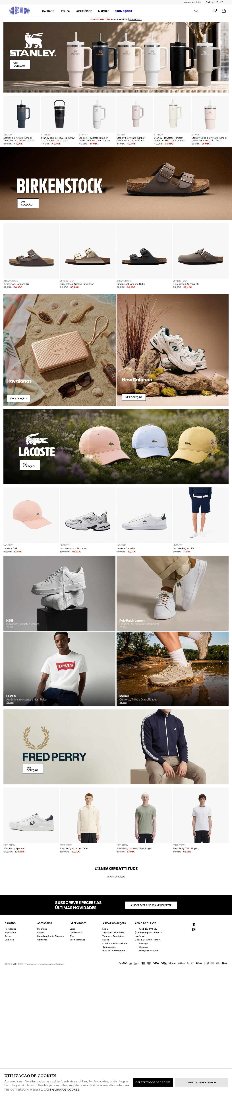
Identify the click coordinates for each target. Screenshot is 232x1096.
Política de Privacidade (114, 943)
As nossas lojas (193, 2)
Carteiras (42, 939)
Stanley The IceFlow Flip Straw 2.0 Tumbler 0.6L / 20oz (58, 139)
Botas (8, 936)
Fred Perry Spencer (14, 848)
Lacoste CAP (10, 548)
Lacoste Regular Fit (183, 548)
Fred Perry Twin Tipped (185, 848)
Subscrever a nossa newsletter (151, 905)
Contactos (76, 932)
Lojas (72, 928)
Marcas (103, 11)
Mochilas (42, 928)
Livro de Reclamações (113, 950)
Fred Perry (9, 845)
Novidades (10, 928)
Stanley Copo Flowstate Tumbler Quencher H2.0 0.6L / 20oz (209, 139)
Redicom (59, 964)
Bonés (40, 932)
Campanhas (109, 947)
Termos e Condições (113, 936)
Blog (72, 936)
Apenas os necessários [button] (201, 1082)
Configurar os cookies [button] (61, 1090)
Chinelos (9, 939)
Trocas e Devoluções (113, 932)
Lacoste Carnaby (126, 548)
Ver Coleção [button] (19, 65)
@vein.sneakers (116, 876)
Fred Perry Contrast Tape (74, 848)
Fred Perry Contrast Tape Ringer (134, 848)
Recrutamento (77, 939)
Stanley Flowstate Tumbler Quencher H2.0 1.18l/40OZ (131, 139)
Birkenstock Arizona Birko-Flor (77, 284)
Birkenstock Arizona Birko (131, 284)
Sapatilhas (10, 932)
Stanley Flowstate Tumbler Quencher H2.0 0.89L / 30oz (19, 139)
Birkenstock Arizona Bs (16, 284)
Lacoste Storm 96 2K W (73, 548)
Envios (105, 939)
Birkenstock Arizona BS (186, 284)
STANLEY (7, 134)
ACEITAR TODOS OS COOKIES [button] (153, 1082)
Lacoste (8, 545)
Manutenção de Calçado (50, 936)
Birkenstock (10, 280)
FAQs (105, 928)
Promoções (123, 11)
